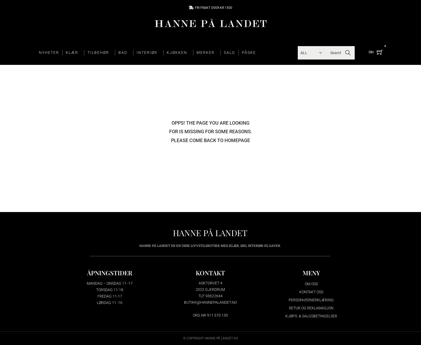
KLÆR (73, 52)
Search (348, 53)
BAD (124, 52)
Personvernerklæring (311, 300)
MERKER (207, 52)
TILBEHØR (100, 52)
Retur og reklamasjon (311, 308)
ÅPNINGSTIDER (109, 273)
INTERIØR (148, 52)
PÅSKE (249, 52)
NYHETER (49, 52)
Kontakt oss (311, 292)
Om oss (311, 284)
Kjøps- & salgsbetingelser (311, 316)
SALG (229, 52)
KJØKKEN (178, 52)
